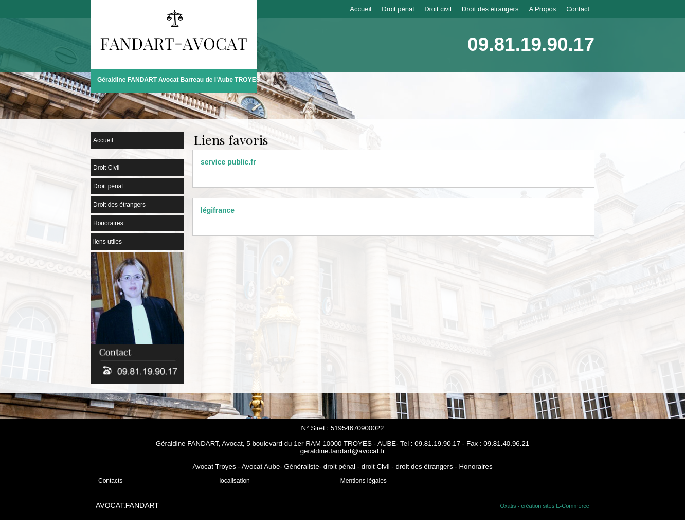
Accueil (360, 9)
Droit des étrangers (490, 9)
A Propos (542, 9)
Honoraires (108, 223)
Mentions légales (363, 480)
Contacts (110, 480)
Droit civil (438, 9)
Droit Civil (106, 167)
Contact (577, 9)
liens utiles (107, 241)
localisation (234, 480)
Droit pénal (398, 9)
